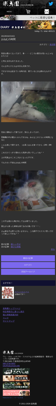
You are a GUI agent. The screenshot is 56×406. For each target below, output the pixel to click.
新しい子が (16, 244)
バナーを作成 (18, 397)
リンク (6, 318)
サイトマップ (8, 321)
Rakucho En (7, 397)
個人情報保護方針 (10, 315)
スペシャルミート (22, 292)
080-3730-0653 (9, 363)
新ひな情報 (16, 247)
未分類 (52, 44)
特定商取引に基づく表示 (13, 311)
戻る (53, 249)
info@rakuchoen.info (11, 366)
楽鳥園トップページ (11, 308)
